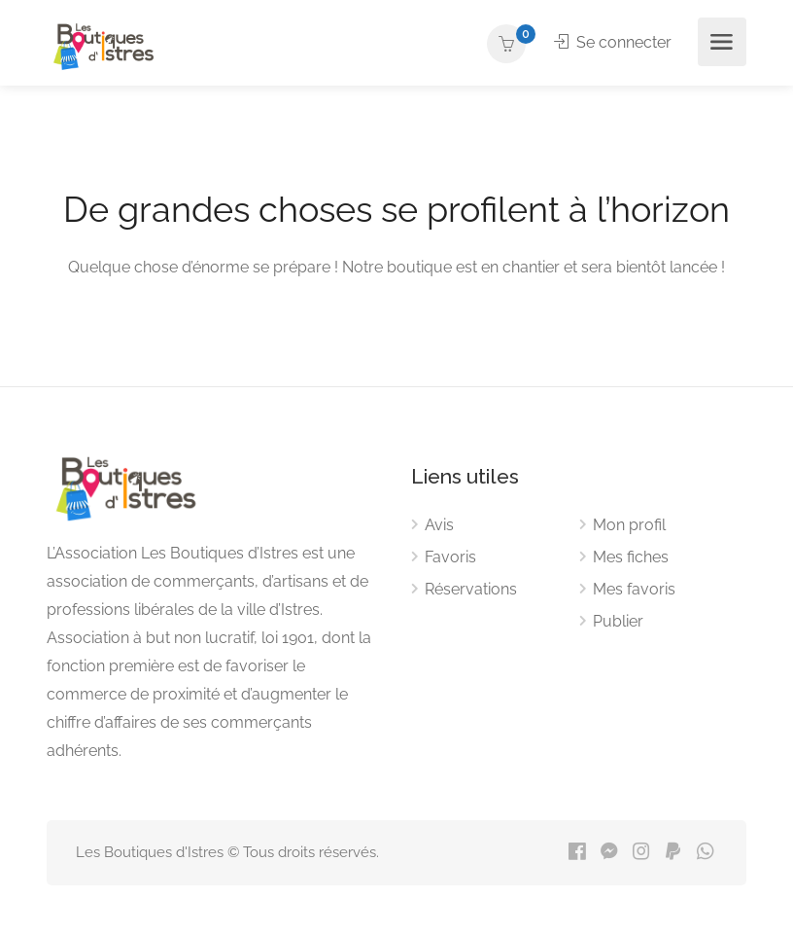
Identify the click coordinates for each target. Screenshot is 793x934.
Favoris (450, 557)
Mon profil (629, 525)
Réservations (471, 589)
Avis (439, 525)
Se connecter (613, 42)
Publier (618, 621)
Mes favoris (634, 589)
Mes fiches (631, 557)
